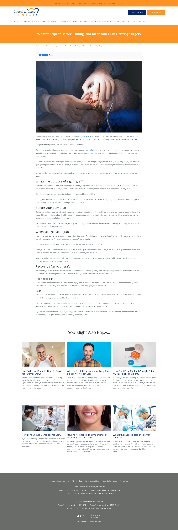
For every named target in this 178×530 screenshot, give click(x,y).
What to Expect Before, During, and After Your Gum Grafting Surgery (82, 46)
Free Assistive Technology (105, 3)
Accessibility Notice (74, 3)
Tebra (99, 522)
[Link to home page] (22, 12)
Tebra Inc (66, 481)
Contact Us (124, 481)
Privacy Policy (77, 481)
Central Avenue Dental (43, 46)
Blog (55, 46)
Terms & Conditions (92, 481)
